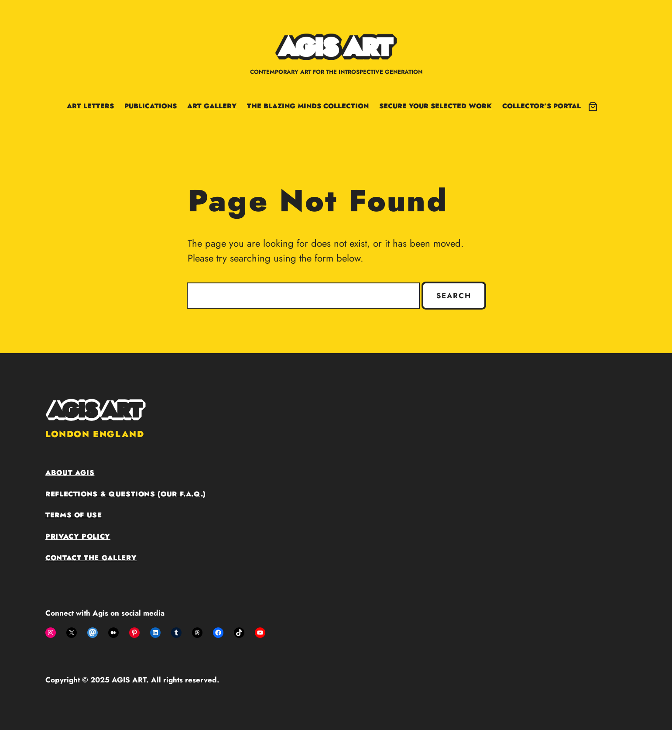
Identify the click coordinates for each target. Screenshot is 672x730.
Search (453, 295)
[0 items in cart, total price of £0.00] (593, 106)
